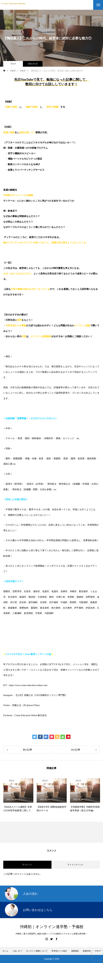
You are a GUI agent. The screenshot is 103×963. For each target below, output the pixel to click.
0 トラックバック (75, 864)
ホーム (5, 951)
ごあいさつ (17, 951)
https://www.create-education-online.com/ (28, 685)
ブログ (13, 64)
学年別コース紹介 (59, 951)
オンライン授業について (37, 951)
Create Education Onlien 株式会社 (30, 715)
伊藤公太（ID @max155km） (26, 705)
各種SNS (87, 951)
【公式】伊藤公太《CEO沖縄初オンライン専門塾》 (41, 695)
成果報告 (75, 951)
